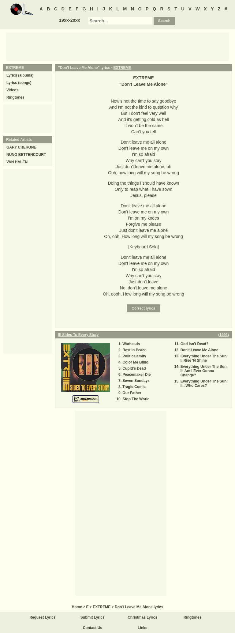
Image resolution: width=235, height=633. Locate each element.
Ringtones (15, 97)
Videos (12, 90)
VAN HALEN (17, 162)
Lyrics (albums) (19, 75)
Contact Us (92, 628)
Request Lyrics (42, 617)
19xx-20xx (69, 20)
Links (142, 628)
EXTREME (122, 68)
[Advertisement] (117, 46)
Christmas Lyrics (142, 617)
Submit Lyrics (92, 617)
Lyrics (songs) (19, 83)
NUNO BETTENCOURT (26, 155)
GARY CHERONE (21, 147)
